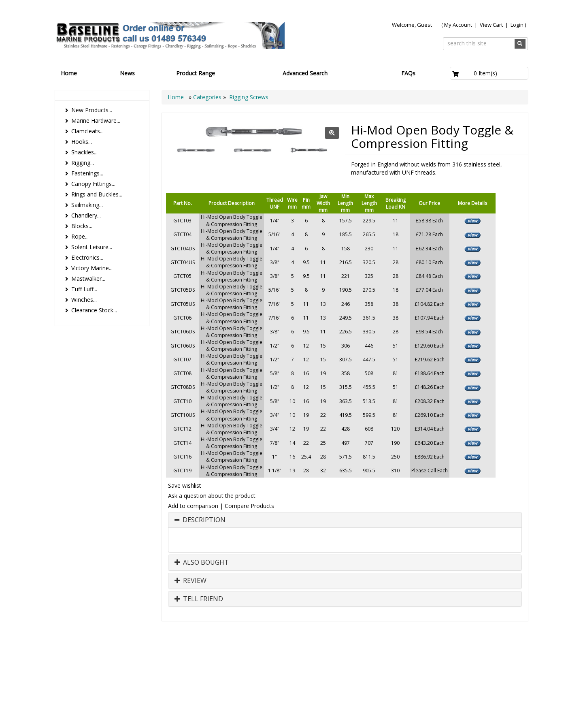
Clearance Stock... (94, 310)
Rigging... (82, 162)
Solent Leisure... (91, 247)
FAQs (408, 73)
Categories (208, 97)
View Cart (492, 24)
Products (357, 658)
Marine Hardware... (95, 120)
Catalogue (467, 666)
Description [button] (204, 520)
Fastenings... (87, 173)
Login (517, 24)
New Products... (91, 110)
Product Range (195, 73)
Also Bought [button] (201, 562)
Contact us (429, 658)
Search (464, 658)
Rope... (80, 236)
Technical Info (502, 658)
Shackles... (84, 152)
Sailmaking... (87, 205)
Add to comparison (193, 506)
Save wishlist (184, 485)
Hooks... (81, 141)
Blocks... (81, 226)
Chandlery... (86, 215)
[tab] (344, 520)
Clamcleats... (87, 131)
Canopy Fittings (422, 666)
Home (69, 73)
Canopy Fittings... (93, 184)
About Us (392, 658)
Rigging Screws (248, 97)
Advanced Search (305, 73)
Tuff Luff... (84, 289)
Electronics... (87, 257)
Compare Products (249, 506)
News (127, 73)
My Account (458, 24)
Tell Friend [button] (198, 599)
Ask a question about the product (211, 495)
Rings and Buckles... (96, 194)
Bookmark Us (503, 666)
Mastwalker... (88, 278)
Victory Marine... (92, 268)
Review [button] (190, 581)
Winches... (84, 299)
